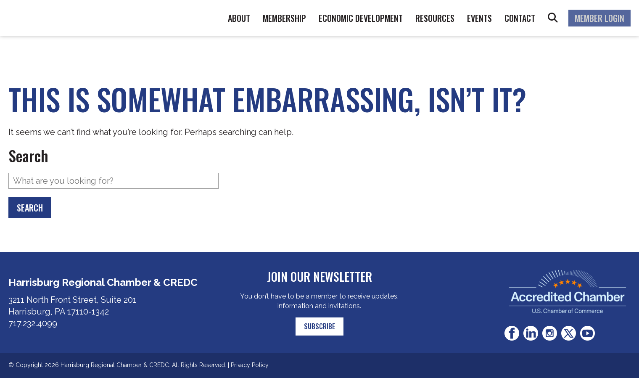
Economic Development (361, 18)
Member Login (599, 18)
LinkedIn (530, 333)
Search (552, 18)
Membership (284, 18)
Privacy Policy (250, 365)
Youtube (587, 333)
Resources (434, 18)
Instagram (549, 333)
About (239, 18)
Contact (519, 18)
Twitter (568, 333)
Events (479, 18)
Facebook (511, 333)
